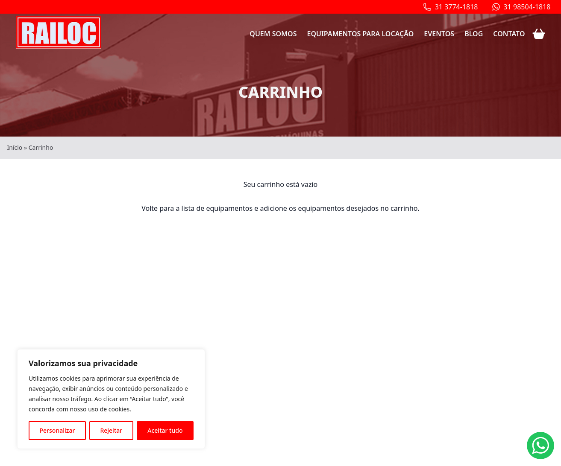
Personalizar (57, 430)
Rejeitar (111, 430)
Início (15, 147)
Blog (473, 33)
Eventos (439, 33)
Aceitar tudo (164, 430)
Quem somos (273, 33)
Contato (509, 33)
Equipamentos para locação (360, 33)
